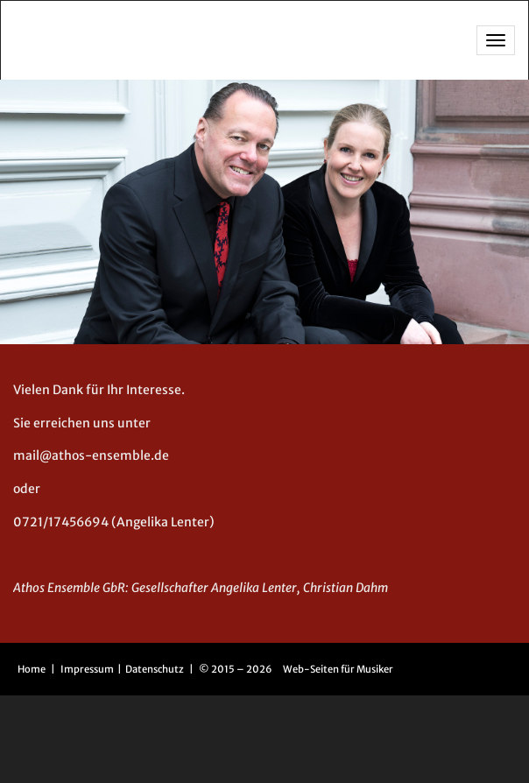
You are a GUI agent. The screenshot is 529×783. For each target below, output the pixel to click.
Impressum (88, 669)
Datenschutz (155, 669)
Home (32, 669)
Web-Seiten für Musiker (338, 669)
